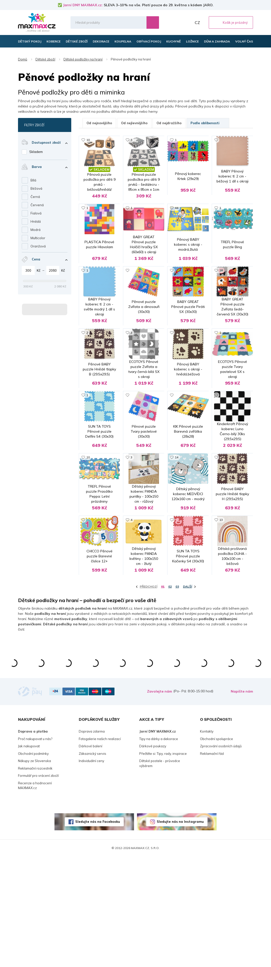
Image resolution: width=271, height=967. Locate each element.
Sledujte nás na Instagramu (180, 932)
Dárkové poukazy (152, 857)
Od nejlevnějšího (134, 123)
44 (176, 219)
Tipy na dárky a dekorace (158, 849)
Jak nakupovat (29, 857)
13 (221, 614)
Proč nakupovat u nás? (35, 849)
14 (176, 535)
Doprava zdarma (92, 842)
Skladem (36, 152)
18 (221, 298)
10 (88, 140)
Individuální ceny (91, 872)
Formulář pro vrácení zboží (38, 886)
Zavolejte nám (159, 802)
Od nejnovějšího (99, 123)
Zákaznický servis (92, 864)
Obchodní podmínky (33, 864)
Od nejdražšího (169, 123)
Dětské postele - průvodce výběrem (159, 874)
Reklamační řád (212, 864)
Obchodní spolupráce (216, 849)
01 (162, 697)
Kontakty (207, 842)
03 (177, 697)
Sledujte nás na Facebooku (97, 932)
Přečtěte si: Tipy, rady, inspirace (163, 864)
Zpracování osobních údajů (221, 857)
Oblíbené (176, 22)
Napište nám (242, 802)
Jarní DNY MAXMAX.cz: (83, 5)
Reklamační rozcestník (35, 879)
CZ (197, 22)
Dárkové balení (90, 857)
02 (170, 697)
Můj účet (186, 22)
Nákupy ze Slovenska (34, 872)
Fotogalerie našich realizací (100, 849)
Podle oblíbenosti (207, 123)
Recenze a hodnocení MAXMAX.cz (35, 896)
